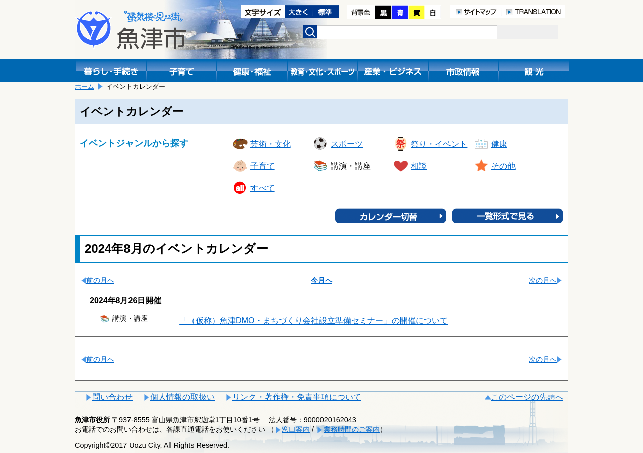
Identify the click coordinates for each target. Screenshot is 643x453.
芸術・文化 (270, 144)
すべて (262, 188)
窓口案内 (296, 429)
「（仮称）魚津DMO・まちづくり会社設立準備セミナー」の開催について (313, 320)
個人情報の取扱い (182, 397)
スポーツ (347, 144)
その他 (503, 166)
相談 (419, 166)
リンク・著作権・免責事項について (296, 397)
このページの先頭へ (527, 397)
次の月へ (543, 280)
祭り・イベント (439, 144)
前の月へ (100, 280)
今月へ (321, 280)
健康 (499, 144)
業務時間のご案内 (352, 429)
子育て (262, 166)
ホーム (84, 86)
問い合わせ (112, 397)
